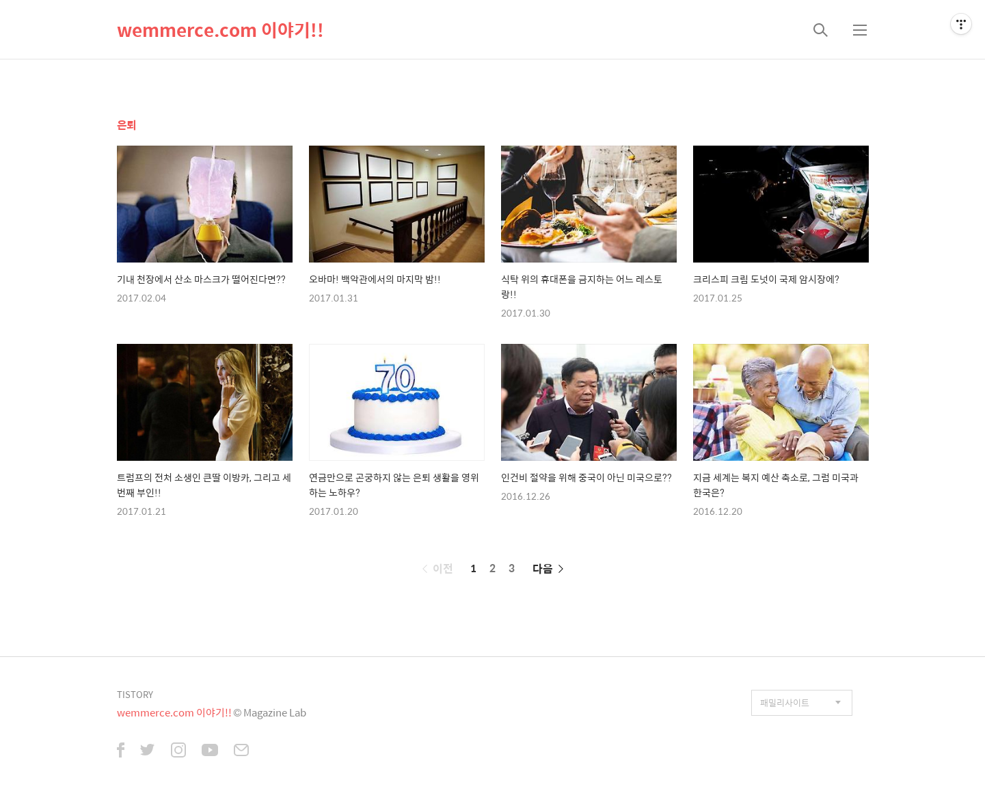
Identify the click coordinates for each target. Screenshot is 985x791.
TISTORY (135, 694)
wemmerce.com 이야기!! (220, 29)
